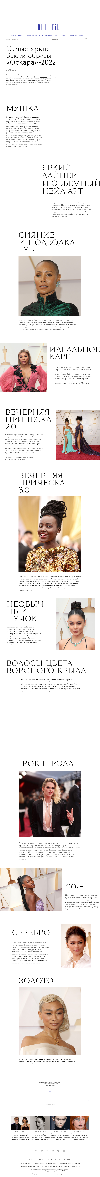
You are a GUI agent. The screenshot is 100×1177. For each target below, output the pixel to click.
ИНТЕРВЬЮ (43, 1131)
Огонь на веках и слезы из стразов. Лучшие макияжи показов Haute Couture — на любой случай (60, 1136)
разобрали (43, 77)
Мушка (9, 117)
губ (62, 329)
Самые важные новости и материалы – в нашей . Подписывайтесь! (50, 1084)
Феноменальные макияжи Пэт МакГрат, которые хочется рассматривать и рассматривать (79, 1136)
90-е (78, 898)
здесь (27, 327)
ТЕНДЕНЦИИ (15, 39)
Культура (37, 1131)
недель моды (36, 322)
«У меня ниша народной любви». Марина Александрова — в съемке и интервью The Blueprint (40, 1136)
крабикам (82, 900)
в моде (24, 439)
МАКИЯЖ (82, 1131)
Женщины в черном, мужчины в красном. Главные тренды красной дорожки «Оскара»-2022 (20, 1136)
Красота (9, 39)
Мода (17, 1131)
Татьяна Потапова (11, 70)
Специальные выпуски (18, 35)
